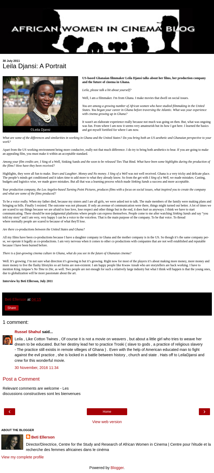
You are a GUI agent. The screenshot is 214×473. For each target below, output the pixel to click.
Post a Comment (21, 379)
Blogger (117, 468)
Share (11, 308)
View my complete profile (22, 457)
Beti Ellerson (43, 437)
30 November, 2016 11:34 (37, 368)
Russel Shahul (28, 332)
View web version (107, 422)
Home (107, 412)
